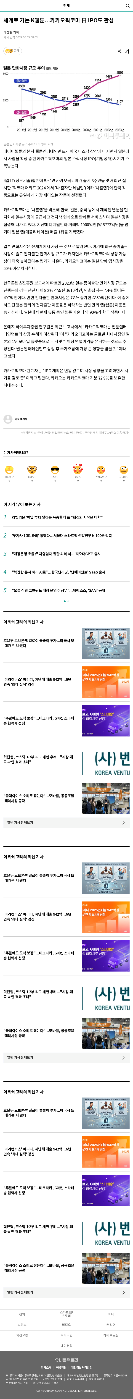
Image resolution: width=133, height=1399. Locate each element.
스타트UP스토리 (66, 1314)
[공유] (120, 51)
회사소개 (46, 1367)
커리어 (110, 1325)
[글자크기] (127, 51)
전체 (66, 6)
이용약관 (61, 1367)
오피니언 (66, 1335)
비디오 (66, 1325)
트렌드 (22, 1325)
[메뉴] (5, 5)
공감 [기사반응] (16, 51)
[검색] (127, 5)
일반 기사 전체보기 (20, 823)
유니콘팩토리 (66, 1360)
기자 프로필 (111, 1335)
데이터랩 (66, 1346)
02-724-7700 (24, 1383)
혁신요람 (22, 1335)
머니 (111, 1314)
